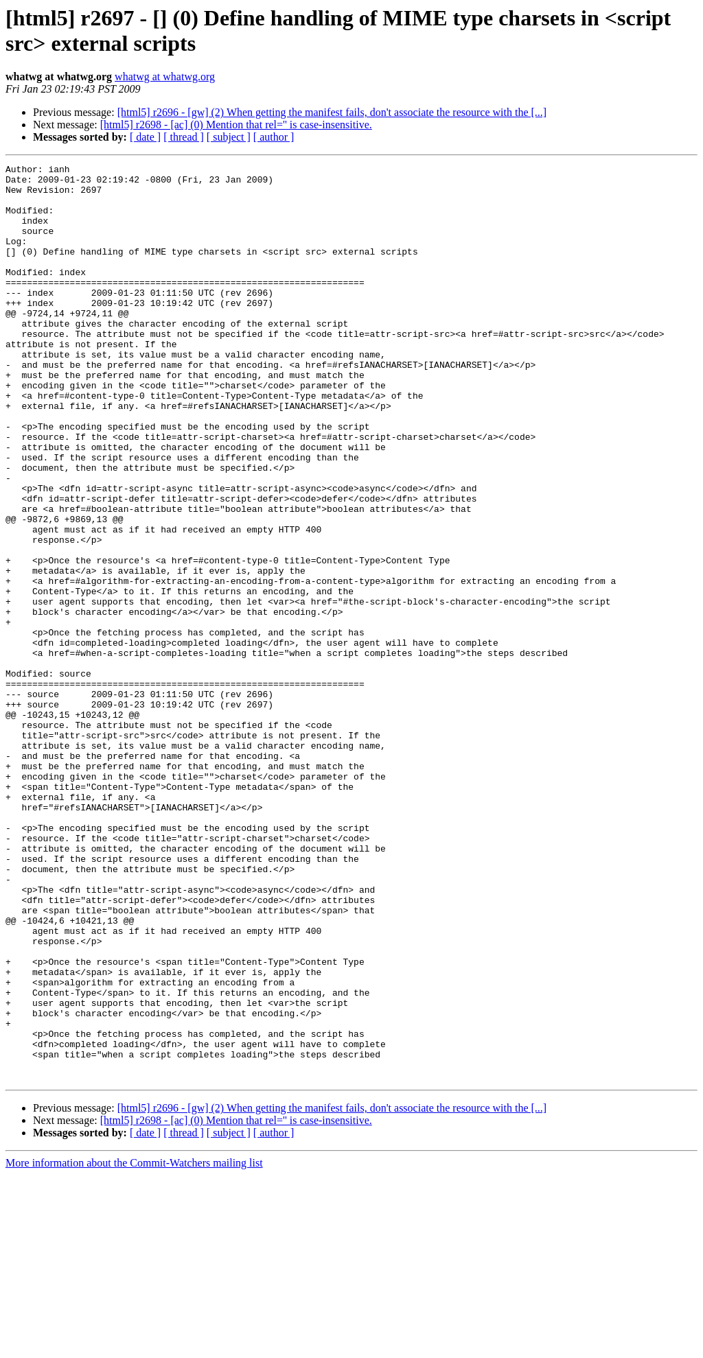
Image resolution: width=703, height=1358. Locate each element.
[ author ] (274, 137)
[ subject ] (229, 137)
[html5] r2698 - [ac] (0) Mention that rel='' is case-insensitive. (236, 124)
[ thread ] (183, 137)
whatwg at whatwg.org (165, 76)
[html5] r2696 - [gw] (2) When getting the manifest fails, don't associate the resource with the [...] (332, 112)
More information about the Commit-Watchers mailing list (134, 1346)
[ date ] (145, 137)
